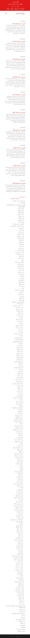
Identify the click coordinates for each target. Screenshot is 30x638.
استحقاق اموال (19, 525)
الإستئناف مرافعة (19, 509)
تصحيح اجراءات (19, 463)
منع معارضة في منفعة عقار (19, 200)
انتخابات (22, 296)
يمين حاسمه (20, 307)
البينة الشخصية (19, 507)
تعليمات (22, 9)
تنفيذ (21, 443)
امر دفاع (23, 623)
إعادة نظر (21, 599)
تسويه (22, 278)
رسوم (21, 405)
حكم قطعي (20, 437)
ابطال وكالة (20, 553)
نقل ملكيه (20, 321)
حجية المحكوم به (19, 439)
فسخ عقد (21, 242)
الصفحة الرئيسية (21, 8)
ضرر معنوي (20, 387)
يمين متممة (20, 303)
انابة (21, 487)
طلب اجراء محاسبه (19, 252)
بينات (21, 286)
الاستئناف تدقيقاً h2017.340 (19, 23)
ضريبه (21, 256)
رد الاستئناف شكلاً (18, 419)
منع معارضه (21, 210)
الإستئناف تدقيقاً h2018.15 (19, 165)
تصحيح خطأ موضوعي (20, 619)
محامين (20, 220)
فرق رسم (20, 375)
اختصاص (20, 543)
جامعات (20, 274)
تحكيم (21, 280)
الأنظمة (8, 8)
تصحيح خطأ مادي (19, 457)
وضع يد (21, 317)
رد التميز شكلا (19, 417)
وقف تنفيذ (20, 313)
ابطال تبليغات (20, 595)
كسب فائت (21, 232)
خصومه (20, 433)
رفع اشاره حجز (19, 401)
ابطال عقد (20, 561)
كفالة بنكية (22, 202)
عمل (21, 244)
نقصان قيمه (21, 208)
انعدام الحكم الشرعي (18, 483)
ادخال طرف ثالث (19, 539)
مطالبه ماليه (21, 214)
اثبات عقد (20, 549)
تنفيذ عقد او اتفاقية (19, 441)
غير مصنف (22, 609)
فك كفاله (21, 240)
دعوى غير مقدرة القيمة (18, 429)
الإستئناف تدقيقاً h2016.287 (19, 130)
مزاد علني (21, 216)
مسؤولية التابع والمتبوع (18, 341)
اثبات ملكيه (21, 585)
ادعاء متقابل (20, 537)
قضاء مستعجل (19, 357)
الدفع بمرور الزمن (18, 503)
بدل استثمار (21, 294)
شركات (20, 258)
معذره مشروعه (19, 337)
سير (22, 260)
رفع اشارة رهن (19, 403)
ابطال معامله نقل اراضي (17, 555)
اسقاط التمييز (20, 521)
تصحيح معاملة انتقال (18, 453)
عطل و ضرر (21, 250)
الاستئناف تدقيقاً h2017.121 (19, 112)
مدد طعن (20, 345)
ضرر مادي (20, 389)
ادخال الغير (20, 541)
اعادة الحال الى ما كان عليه (17, 519)
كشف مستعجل (19, 353)
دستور (16, 8)
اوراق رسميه (20, 481)
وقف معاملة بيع (19, 309)
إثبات (21, 575)
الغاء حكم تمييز (19, 501)
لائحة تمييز (21, 228)
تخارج (21, 465)
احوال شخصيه (19, 547)
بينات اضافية (20, 477)
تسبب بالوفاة (21, 621)
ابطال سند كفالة (20, 587)
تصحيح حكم (20, 459)
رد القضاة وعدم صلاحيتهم (17, 407)
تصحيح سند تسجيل (19, 455)
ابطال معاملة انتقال (18, 557)
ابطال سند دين (19, 565)
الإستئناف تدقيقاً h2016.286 (19, 183)
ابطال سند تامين (19, 569)
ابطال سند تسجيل (19, 589)
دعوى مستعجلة (19, 427)
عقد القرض (22, 611)
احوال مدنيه (20, 545)
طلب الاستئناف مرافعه (18, 383)
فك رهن (21, 365)
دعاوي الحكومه (20, 266)
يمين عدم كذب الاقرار (18, 305)
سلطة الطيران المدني (18, 397)
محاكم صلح (21, 222)
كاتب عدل (20, 234)
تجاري (20, 282)
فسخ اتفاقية (20, 373)
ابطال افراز (20, 571)
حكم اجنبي (21, 268)
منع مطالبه (21, 212)
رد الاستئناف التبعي (18, 421)
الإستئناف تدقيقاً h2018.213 (19, 59)
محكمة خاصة (20, 347)
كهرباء (22, 230)
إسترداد (21, 601)
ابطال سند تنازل (19, 567)
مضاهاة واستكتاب (19, 339)
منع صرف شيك (19, 327)
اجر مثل (21, 583)
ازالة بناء (21, 535)
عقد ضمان (21, 248)
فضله (21, 369)
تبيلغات (21, 467)
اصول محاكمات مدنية (17, 302)
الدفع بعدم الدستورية (18, 505)
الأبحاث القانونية (20, 629)
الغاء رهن (20, 499)
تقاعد (21, 276)
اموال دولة (20, 489)
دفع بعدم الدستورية (18, 425)
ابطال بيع (21, 597)
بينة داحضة (20, 475)
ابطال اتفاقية (20, 573)
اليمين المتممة (19, 491)
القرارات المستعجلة (18, 497)
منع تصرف (20, 331)
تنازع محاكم (20, 445)
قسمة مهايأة (20, 359)
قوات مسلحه (20, 236)
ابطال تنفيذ (21, 593)
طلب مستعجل (19, 381)
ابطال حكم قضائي (20, 591)
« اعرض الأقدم (22, 196)
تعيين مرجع (20, 449)
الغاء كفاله (21, 298)
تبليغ (21, 469)
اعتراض (20, 513)
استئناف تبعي (20, 529)
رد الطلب (20, 409)
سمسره (21, 393)
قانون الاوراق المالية (18, 361)
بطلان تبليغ (20, 479)
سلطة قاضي (20, 395)
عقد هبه (22, 246)
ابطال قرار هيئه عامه (18, 559)
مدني (21, 218)
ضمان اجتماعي (20, 254)
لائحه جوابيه (20, 351)
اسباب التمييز (20, 531)
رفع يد (21, 399)
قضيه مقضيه (19, 355)
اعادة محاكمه (19, 515)
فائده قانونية (20, 377)
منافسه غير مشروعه (18, 333)
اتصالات (21, 551)
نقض (21, 323)
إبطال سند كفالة (21, 631)
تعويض (21, 451)
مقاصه (21, 335)
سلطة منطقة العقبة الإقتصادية (18, 613)
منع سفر (21, 329)
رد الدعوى (20, 413)
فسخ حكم (20, 371)
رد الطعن (20, 411)
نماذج (12, 9)
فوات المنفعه (21, 238)
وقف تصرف (20, 315)
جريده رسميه (21, 272)
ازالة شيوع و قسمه (19, 581)
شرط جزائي (20, 391)
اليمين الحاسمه (19, 495)
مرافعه (21, 343)
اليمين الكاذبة (20, 493)
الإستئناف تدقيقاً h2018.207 (19, 77)
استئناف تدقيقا (19, 527)
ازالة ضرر (20, 533)
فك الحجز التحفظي (18, 367)
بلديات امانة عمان (19, 290)
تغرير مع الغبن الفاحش (18, 447)
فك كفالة (20, 363)
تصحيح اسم (20, 461)
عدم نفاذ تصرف (19, 379)
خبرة (21, 435)
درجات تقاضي (19, 431)
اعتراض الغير (20, 511)
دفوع (21, 423)
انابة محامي (20, 485)
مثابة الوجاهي (20, 349)
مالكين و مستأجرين (18, 224)
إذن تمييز (21, 603)
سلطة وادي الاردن (19, 262)
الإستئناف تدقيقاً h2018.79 (19, 147)
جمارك (21, 270)
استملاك (21, 579)
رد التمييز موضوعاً (19, 415)
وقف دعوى (20, 311)
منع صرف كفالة (19, 325)
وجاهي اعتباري (19, 319)
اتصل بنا (7, 9)
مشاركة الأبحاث (17, 9)
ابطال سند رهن (19, 563)
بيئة (23, 288)
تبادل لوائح (20, 473)
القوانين (12, 8)
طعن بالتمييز (20, 385)
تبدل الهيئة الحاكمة (19, 471)
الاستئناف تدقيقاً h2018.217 (19, 41)
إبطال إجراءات (19, 577)
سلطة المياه (21, 264)
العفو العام (21, 300)
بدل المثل (21, 292)
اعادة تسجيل (20, 517)
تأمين (21, 284)
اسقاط (21, 523)
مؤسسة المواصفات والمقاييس (17, 226)
